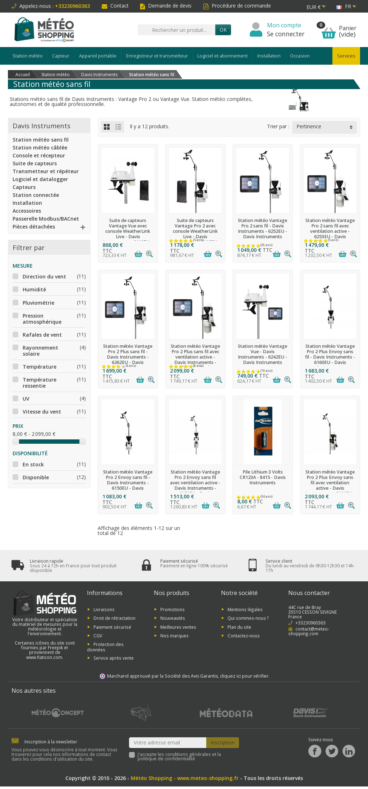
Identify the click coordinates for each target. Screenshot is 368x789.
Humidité (34, 289)
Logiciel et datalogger (40, 179)
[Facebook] (314, 751)
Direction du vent (44, 276)
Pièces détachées (34, 226)
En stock (33, 464)
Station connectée (36, 195)
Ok (223, 29)
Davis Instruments (41, 125)
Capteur (60, 56)
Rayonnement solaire (40, 350)
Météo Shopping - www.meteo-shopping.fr (185, 778)
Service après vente (113, 657)
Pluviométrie (38, 302)
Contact (115, 5)
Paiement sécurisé (112, 626)
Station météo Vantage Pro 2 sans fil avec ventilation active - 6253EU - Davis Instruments (330, 231)
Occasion (300, 56)
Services (346, 56)
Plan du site (239, 626)
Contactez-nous (243, 635)
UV (26, 398)
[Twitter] (332, 751)
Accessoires (27, 210)
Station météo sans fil (41, 139)
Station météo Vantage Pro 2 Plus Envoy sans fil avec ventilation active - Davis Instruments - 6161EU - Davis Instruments (330, 485)
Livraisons (104, 609)
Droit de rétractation (114, 618)
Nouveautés (172, 618)
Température (39, 366)
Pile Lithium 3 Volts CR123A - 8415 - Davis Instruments (263, 477)
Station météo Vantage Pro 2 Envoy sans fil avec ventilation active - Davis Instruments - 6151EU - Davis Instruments (195, 485)
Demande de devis (166, 5)
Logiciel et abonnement (222, 56)
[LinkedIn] (348, 751)
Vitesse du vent (42, 411)
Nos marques (174, 635)
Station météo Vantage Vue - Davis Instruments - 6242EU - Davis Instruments (262, 354)
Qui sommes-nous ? (248, 618)
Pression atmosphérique (42, 318)
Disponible (36, 477)
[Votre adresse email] (168, 742)
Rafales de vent (42, 334)
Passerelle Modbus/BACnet (46, 218)
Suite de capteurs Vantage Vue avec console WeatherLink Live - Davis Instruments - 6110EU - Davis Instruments (127, 234)
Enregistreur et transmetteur (157, 56)
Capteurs (24, 187)
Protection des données (105, 646)
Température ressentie (39, 382)
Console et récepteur (39, 155)
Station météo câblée (40, 147)
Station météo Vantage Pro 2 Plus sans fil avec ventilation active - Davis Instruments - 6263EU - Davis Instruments (195, 360)
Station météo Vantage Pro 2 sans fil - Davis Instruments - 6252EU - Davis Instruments (262, 228)
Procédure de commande (237, 5)
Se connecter (285, 33)
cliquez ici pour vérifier (244, 676)
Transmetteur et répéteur (46, 171)
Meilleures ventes (178, 626)
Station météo (28, 56)
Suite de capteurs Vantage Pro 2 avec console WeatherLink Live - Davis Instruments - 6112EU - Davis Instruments (195, 234)
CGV (97, 635)
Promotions (172, 609)
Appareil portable (97, 56)
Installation (269, 56)
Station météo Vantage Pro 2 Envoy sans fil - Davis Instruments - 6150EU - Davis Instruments (127, 483)
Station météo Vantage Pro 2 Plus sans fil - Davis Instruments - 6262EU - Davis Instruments (127, 357)
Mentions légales (245, 609)
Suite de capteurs (35, 163)
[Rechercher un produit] (176, 29)
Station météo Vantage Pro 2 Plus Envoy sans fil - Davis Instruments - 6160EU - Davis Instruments (330, 357)
